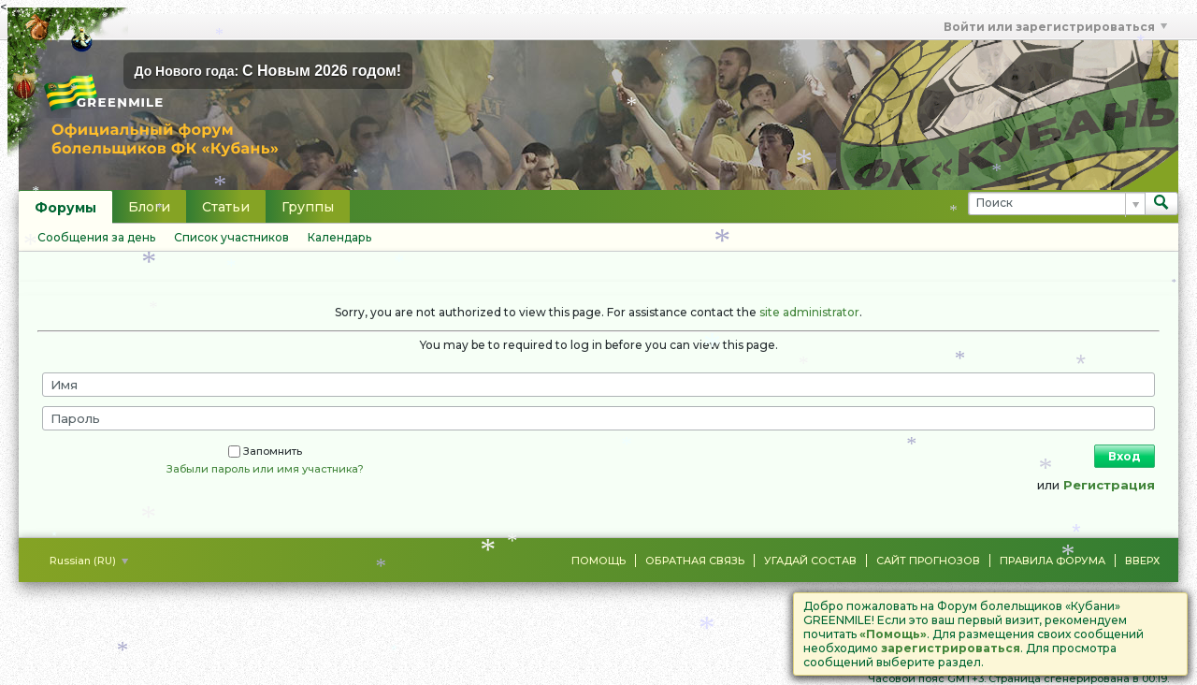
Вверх (1142, 560)
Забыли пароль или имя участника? (265, 468)
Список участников (231, 237)
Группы (307, 206)
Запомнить (265, 451)
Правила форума (1052, 560)
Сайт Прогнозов (928, 560)
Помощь (598, 560)
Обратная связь (694, 560)
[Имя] (598, 384)
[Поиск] (1056, 203)
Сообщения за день (96, 237)
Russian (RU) (89, 560)
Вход (1124, 456)
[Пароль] (598, 418)
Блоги (149, 206)
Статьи (226, 206)
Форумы (65, 207)
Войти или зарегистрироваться (1055, 27)
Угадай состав (810, 560)
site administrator (809, 312)
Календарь (339, 237)
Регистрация (1109, 484)
